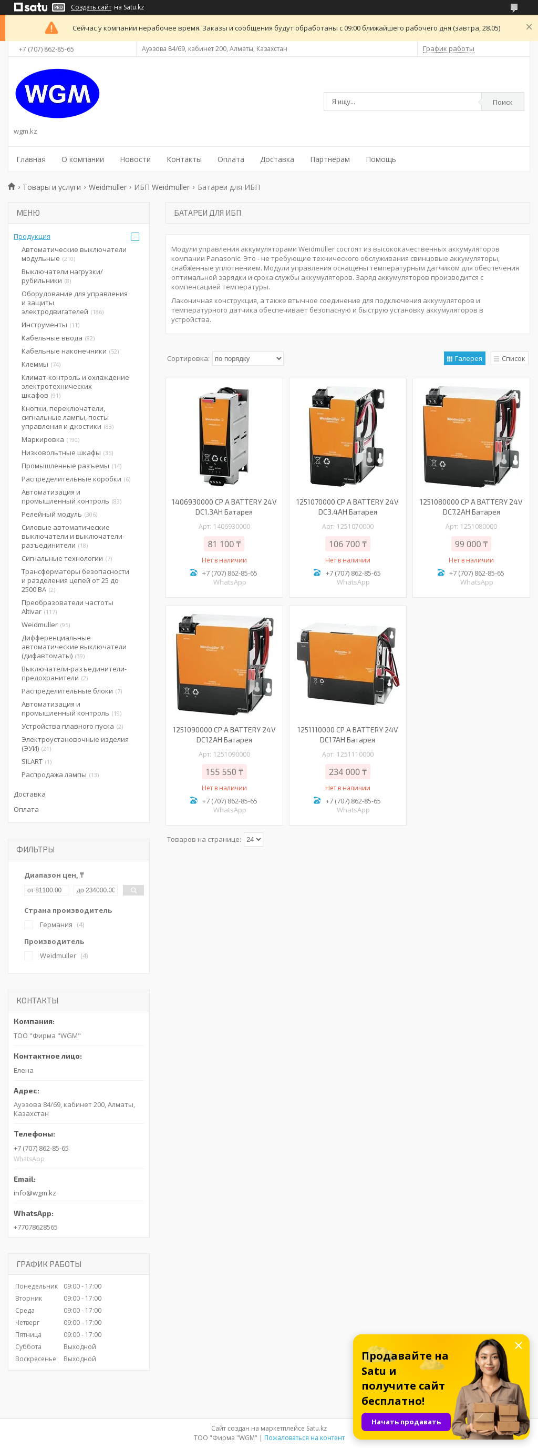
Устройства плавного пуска (68, 726)
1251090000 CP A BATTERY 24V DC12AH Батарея (224, 734)
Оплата (231, 159)
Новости (135, 159)
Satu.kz (316, 1428)
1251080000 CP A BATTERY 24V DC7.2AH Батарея (471, 506)
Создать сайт (91, 7)
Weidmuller (108, 187)
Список (513, 358)
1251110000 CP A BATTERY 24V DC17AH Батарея (347, 734)
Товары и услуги (52, 187)
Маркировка (43, 439)
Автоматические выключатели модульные (74, 254)
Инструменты (44, 324)
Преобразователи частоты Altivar (67, 607)
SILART (32, 761)
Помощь (381, 159)
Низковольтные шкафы (61, 452)
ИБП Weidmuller (162, 187)
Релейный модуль (52, 514)
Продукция (32, 236)
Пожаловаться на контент (304, 1437)
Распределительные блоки (67, 691)
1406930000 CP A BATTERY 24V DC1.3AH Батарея (224, 506)
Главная (31, 159)
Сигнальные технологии (62, 558)
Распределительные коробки (71, 479)
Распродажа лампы (54, 774)
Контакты (184, 159)
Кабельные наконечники (64, 351)
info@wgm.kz (35, 1193)
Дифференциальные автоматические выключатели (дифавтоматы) (74, 646)
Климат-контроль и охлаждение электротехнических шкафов (75, 386)
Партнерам (330, 159)
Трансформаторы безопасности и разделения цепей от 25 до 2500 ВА (75, 580)
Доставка (277, 159)
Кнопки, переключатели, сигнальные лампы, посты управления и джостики (65, 417)
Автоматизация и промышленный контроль (65, 496)
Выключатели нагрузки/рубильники (62, 276)
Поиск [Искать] (503, 102)
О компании (82, 159)
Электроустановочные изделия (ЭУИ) (75, 744)
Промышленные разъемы (65, 465)
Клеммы (35, 364)
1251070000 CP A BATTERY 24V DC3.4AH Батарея (347, 506)
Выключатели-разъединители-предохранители (74, 673)
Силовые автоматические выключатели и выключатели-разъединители (73, 536)
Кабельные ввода (52, 338)
